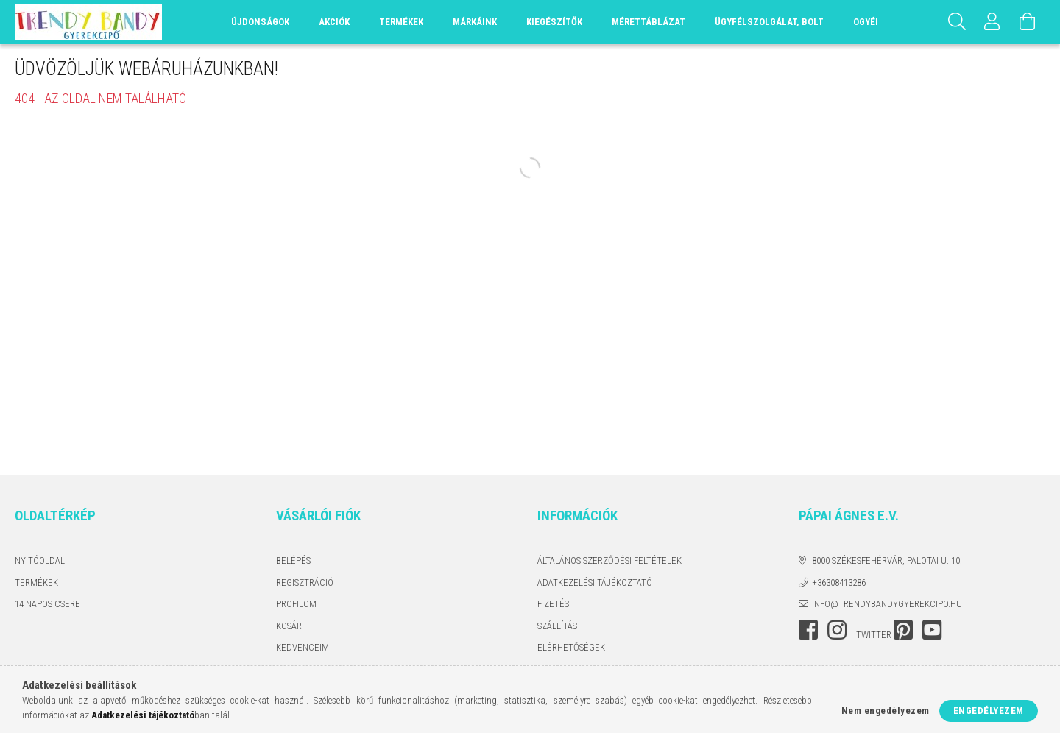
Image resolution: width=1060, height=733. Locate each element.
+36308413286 (839, 582)
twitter (873, 635)
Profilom (296, 603)
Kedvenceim (302, 647)
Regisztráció (304, 582)
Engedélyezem (988, 710)
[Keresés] (957, 22)
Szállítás (557, 625)
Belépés (293, 560)
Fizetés (553, 603)
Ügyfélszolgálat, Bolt (769, 21)
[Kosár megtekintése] (1027, 22)
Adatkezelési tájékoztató (594, 582)
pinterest (903, 630)
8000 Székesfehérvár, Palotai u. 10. (887, 560)
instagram (837, 630)
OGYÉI (865, 21)
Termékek (36, 582)
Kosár (289, 625)
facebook (808, 630)
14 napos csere (47, 603)
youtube (931, 630)
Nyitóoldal (40, 560)
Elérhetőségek (571, 647)
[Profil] (992, 22)
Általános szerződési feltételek (609, 560)
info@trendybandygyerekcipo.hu (887, 603)
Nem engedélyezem (885, 710)
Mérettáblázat (648, 21)
